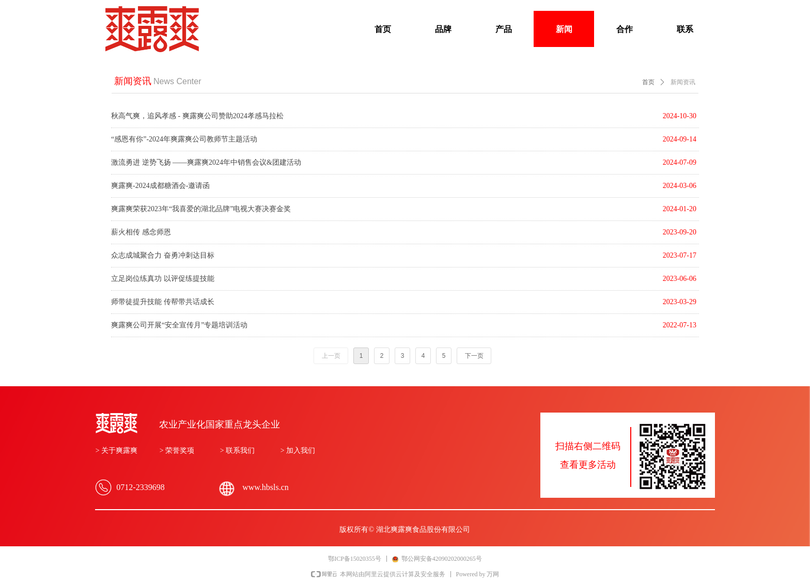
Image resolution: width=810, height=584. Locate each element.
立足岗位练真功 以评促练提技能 (162, 278)
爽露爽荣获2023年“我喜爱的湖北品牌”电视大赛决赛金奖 (201, 209)
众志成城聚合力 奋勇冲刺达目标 (162, 255)
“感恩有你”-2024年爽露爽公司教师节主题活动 (184, 139)
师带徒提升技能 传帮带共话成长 (162, 302)
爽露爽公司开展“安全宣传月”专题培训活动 (179, 325)
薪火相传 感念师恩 (141, 232)
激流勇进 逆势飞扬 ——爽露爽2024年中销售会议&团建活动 (206, 162)
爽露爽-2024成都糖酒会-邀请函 (160, 186)
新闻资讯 (683, 82)
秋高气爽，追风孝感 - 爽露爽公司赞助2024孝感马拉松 (197, 116)
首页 (648, 82)
